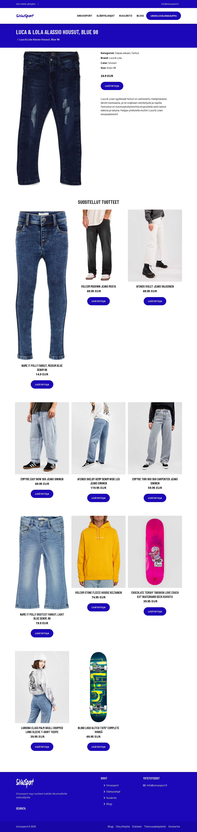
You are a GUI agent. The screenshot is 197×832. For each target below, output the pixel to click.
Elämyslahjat (106, 15)
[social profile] (38, 4)
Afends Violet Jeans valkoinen (155, 286)
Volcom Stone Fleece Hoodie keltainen (98, 592)
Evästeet (137, 826)
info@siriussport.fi (170, 4)
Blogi (140, 15)
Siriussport (84, 15)
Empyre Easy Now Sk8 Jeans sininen (42, 479)
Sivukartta (174, 826)
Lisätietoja (112, 85)
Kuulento (125, 15)
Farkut (135, 53)
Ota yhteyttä (123, 826)
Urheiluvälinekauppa (163, 15)
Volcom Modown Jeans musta (98, 286)
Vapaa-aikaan (122, 53)
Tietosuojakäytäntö (155, 826)
